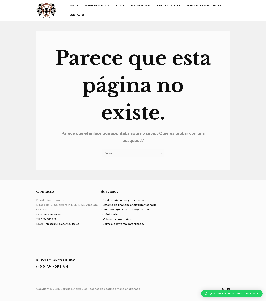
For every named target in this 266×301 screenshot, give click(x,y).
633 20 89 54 (52, 214)
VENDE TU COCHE (159, 5)
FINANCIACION (133, 5)
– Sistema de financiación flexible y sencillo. (129, 205)
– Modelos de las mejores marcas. (123, 200)
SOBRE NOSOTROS (93, 5)
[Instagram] (228, 289)
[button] (232, 293)
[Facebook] (223, 289)
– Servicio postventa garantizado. (122, 224)
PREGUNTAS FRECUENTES (193, 5)
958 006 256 (49, 219)
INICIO (72, 5)
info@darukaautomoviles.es (63, 224)
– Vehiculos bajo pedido (116, 219)
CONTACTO (75, 14)
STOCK (115, 5)
